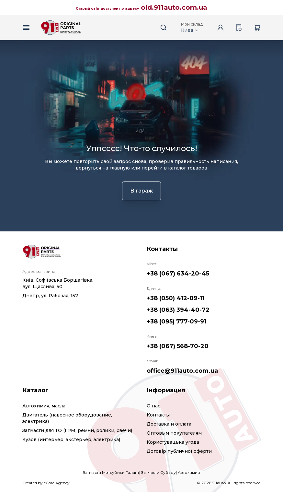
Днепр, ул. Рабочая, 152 (50, 296)
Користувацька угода (173, 442)
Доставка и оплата (169, 424)
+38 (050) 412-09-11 (175, 298)
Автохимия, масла (43, 406)
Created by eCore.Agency (46, 482)
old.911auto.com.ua (174, 7)
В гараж (141, 191)
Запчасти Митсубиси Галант (111, 472)
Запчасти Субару (158, 472)
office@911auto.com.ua (182, 370)
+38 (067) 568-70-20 (178, 346)
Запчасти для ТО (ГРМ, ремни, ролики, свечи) (77, 430)
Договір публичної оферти (179, 451)
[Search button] (163, 27)
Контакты (158, 415)
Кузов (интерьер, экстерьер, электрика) (71, 439)
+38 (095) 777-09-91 (176, 321)
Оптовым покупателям (174, 433)
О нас (153, 406)
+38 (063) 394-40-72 (178, 309)
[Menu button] (26, 27)
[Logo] (61, 27)
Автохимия (189, 472)
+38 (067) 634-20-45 (178, 273)
